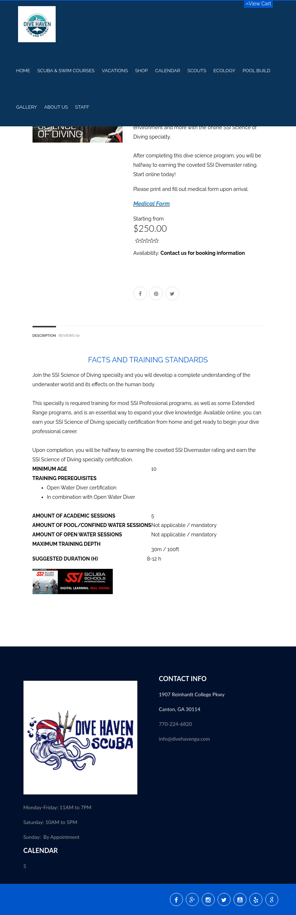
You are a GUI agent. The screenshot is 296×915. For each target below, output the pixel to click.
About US (56, 107)
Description (44, 335)
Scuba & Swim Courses (66, 70)
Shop (141, 70)
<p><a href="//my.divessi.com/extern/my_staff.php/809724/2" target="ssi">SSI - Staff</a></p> (216, 785)
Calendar (167, 70)
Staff (82, 107)
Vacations (115, 70)
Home (23, 70)
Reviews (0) (69, 335)
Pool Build (256, 70)
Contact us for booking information (202, 253)
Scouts (196, 70)
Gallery (26, 107)
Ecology (225, 70)
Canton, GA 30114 (180, 709)
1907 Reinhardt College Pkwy (192, 694)
